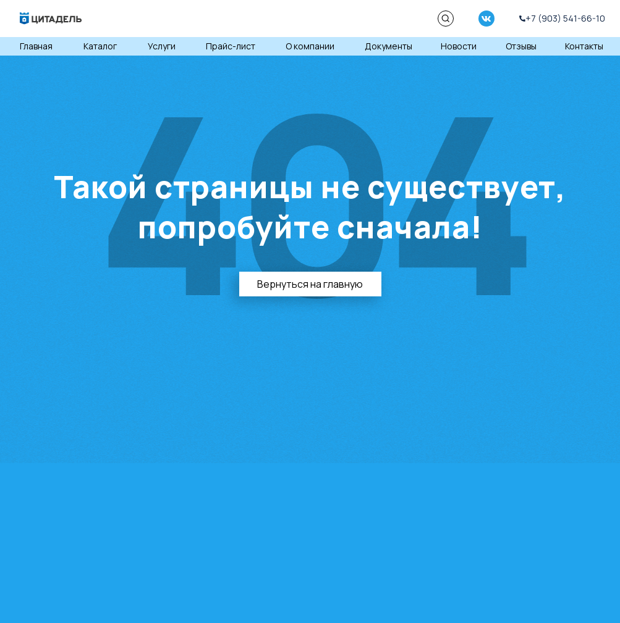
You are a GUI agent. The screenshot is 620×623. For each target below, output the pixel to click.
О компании (310, 46)
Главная (36, 46)
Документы (388, 46)
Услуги (162, 46)
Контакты (584, 46)
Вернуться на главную (310, 284)
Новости (459, 46)
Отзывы (521, 46)
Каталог (100, 46)
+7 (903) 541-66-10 (565, 18)
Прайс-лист (230, 46)
